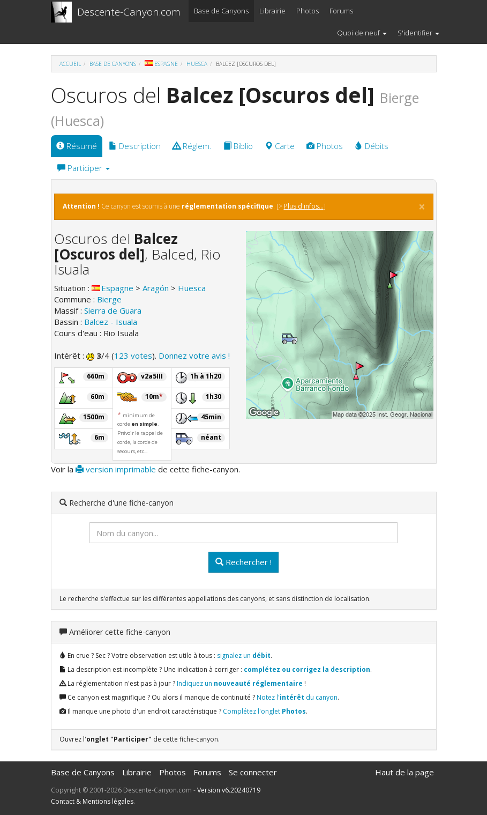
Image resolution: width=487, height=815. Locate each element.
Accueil (70, 64)
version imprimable (116, 469)
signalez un (244, 655)
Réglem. (192, 145)
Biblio (238, 145)
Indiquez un (240, 683)
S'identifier (418, 33)
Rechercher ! (243, 562)
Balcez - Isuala (110, 321)
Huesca (196, 64)
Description (135, 145)
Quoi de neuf (362, 33)
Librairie (272, 11)
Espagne (161, 64)
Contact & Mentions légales (92, 801)
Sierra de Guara (112, 310)
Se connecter (253, 772)
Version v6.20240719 (228, 790)
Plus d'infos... (304, 206)
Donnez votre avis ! (194, 355)
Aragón (156, 288)
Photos (307, 11)
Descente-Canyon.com (129, 12)
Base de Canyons (221, 11)
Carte (280, 145)
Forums (341, 11)
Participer (83, 167)
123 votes (133, 355)
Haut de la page (404, 772)
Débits (371, 145)
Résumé (76, 145)
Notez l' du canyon (297, 697)
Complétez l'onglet (264, 711)
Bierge (109, 299)
